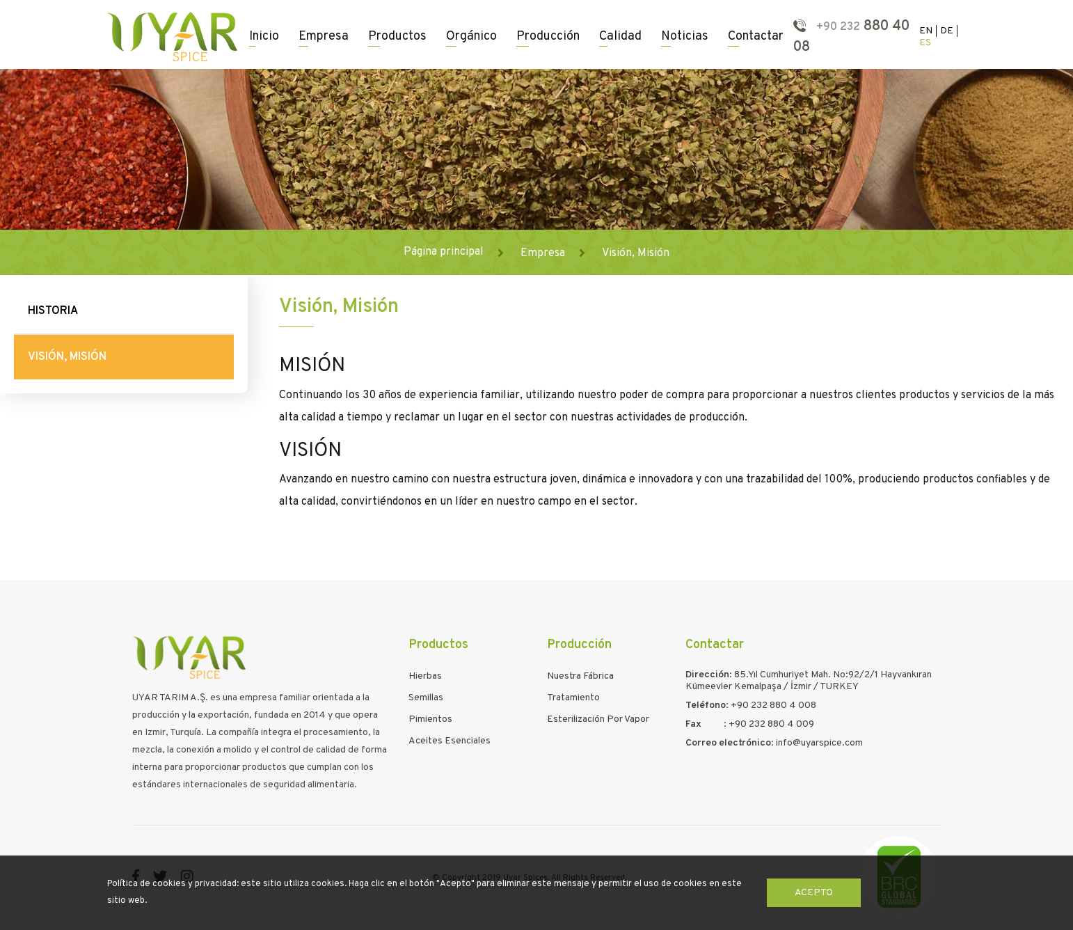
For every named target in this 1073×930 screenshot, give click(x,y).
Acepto (814, 893)
